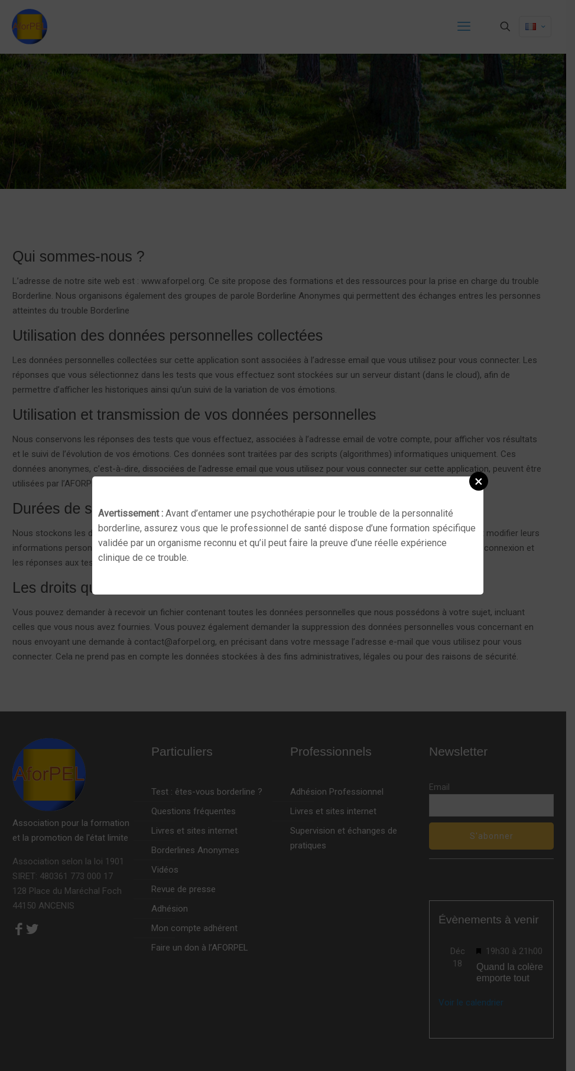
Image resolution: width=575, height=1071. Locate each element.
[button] (478, 481)
